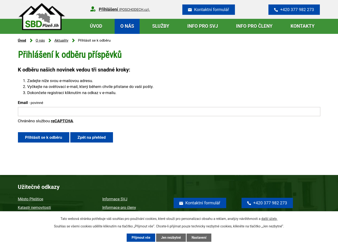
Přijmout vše (141, 237)
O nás (127, 26)
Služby (160, 26)
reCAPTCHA (62, 121)
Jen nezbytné (171, 237)
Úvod (96, 26)
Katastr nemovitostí (34, 207)
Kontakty (303, 26)
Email (30, 102)
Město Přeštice (30, 199)
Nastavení (199, 237)
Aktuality (61, 40)
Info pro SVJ (202, 26)
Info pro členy (254, 26)
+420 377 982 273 (297, 9)
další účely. (269, 219)
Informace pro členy (119, 207)
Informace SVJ (114, 199)
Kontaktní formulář (211, 9)
